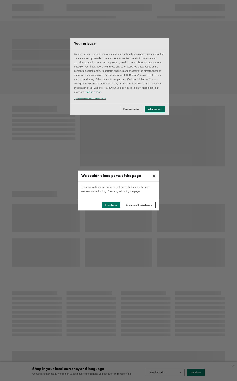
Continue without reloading (139, 205)
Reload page (111, 205)
